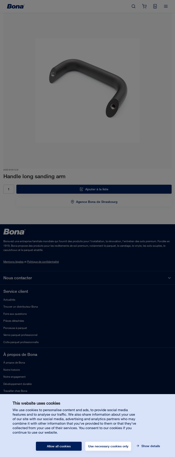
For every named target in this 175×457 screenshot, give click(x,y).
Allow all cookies (59, 446)
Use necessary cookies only (108, 446)
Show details (150, 446)
